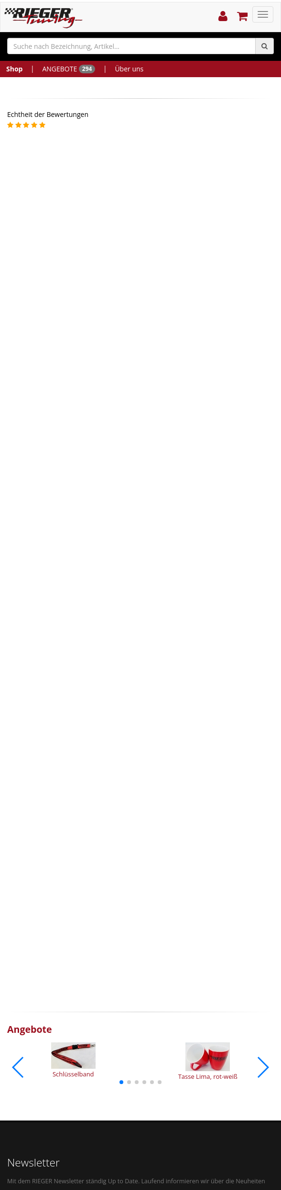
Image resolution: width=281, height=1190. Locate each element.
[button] (121, 1082)
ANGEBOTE (68, 68)
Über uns (129, 68)
